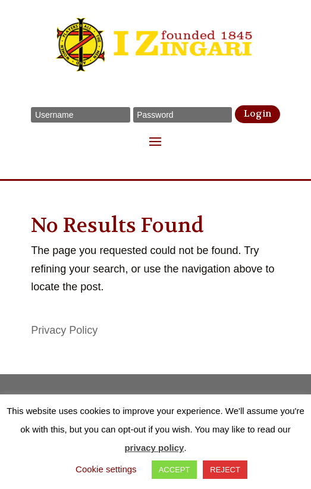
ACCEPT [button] (174, 469)
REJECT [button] (225, 469)
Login (257, 114)
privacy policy (154, 448)
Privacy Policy (64, 330)
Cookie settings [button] (106, 469)
